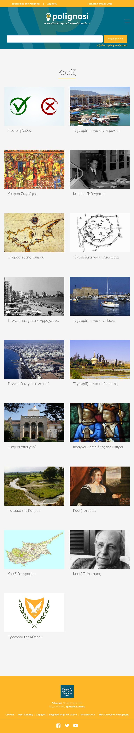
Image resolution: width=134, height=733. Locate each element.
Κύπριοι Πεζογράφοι (89, 193)
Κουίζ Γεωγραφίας (22, 573)
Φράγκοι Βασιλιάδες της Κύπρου (98, 447)
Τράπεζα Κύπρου (75, 706)
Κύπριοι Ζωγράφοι (22, 193)
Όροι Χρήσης (25, 714)
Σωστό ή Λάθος (19, 130)
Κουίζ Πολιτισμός (87, 573)
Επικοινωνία (87, 714)
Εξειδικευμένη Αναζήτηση (112, 45)
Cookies (9, 714)
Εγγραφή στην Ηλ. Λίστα (63, 714)
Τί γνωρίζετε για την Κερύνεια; (96, 130)
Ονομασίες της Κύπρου (26, 257)
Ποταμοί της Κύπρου (24, 510)
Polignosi (56, 702)
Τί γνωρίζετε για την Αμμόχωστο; (33, 320)
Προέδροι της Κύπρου (25, 637)
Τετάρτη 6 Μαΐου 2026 (99, 3)
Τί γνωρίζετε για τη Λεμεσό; (29, 383)
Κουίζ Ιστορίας (84, 510)
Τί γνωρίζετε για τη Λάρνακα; (95, 383)
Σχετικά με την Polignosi (26, 3)
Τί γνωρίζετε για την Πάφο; (94, 320)
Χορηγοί (52, 3)
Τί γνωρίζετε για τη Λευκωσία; (96, 257)
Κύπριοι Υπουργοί (22, 447)
